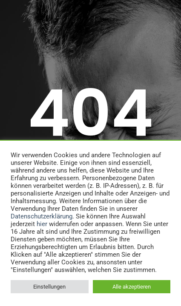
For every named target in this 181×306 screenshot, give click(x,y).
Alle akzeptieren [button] (131, 286)
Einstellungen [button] (49, 286)
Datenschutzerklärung (41, 216)
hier (42, 224)
